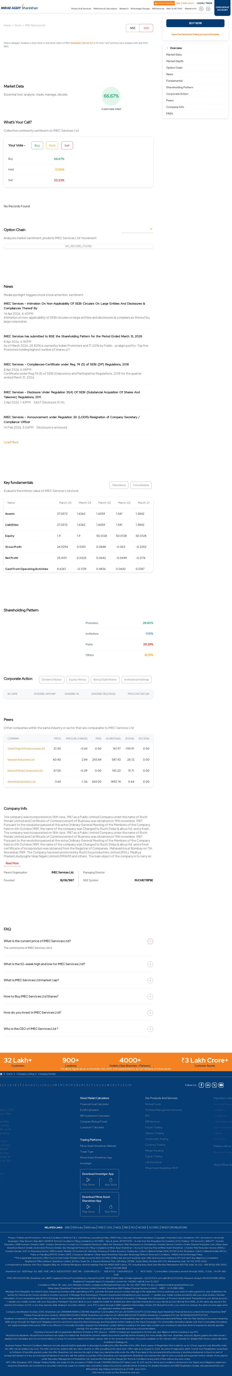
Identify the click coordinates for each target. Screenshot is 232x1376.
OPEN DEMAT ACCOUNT (222, 8)
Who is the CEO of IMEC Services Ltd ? (31, 1029)
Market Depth (174, 61)
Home (7, 25)
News (169, 74)
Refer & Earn (188, 3)
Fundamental (174, 81)
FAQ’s (169, 113)
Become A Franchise (164, 3)
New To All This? (174, 8)
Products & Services (81, 8)
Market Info (191, 8)
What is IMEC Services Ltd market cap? (31, 980)
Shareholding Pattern (179, 87)
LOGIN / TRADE (204, 3)
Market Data (174, 54)
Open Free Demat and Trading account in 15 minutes (195, 34)
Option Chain (174, 67)
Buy (37, 145)
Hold (52, 145)
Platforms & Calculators (105, 8)
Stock (17, 25)
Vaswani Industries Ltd (21, 759)
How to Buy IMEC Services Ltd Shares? (31, 996)
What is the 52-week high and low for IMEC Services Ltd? (44, 964)
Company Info (175, 107)
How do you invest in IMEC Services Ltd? (32, 1012)
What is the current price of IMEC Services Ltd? (37, 941)
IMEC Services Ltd (35, 25)
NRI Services (158, 8)
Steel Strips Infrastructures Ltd (26, 748)
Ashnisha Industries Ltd (21, 781)
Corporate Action (177, 94)
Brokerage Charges (140, 8)
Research (124, 8)
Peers (170, 100)
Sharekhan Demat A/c (82, 43)
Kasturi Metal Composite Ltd (25, 770)
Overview (176, 48)
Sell (67, 145)
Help (178, 3)
